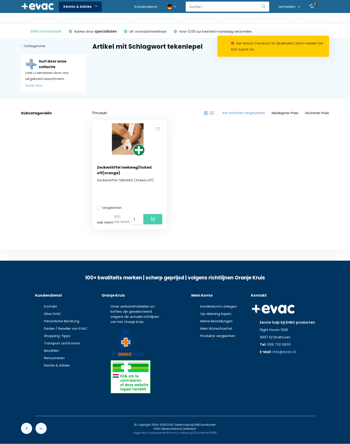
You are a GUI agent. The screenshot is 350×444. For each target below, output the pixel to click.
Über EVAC (52, 313)
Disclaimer (201, 433)
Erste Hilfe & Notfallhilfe (156, 18)
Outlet (300, 18)
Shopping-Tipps (57, 335)
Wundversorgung (115, 18)
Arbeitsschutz (234, 18)
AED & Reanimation (199, 18)
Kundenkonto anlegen (218, 306)
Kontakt (50, 306)
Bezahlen (51, 350)
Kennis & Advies (80, 6)
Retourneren (54, 358)
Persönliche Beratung (61, 321)
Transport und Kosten (62, 343)
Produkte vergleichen (217, 335)
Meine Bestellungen (216, 321)
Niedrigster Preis (285, 113)
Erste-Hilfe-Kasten (78, 18)
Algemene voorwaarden (150, 433)
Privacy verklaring (180, 433)
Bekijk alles (34, 85)
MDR (214, 433)
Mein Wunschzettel (216, 328)
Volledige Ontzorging (271, 18)
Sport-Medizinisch (327, 18)
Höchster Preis (317, 113)
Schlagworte (34, 46)
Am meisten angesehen (243, 113)
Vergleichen (109, 207)
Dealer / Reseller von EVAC (66, 328)
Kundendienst (146, 6)
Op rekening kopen (215, 313)
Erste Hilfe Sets (43, 18)
